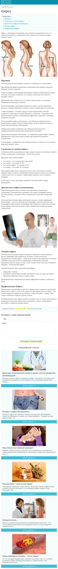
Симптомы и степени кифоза (14, 21)
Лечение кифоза (9, 26)
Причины (7, 19)
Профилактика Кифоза (12, 28)
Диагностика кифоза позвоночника (16, 24)
